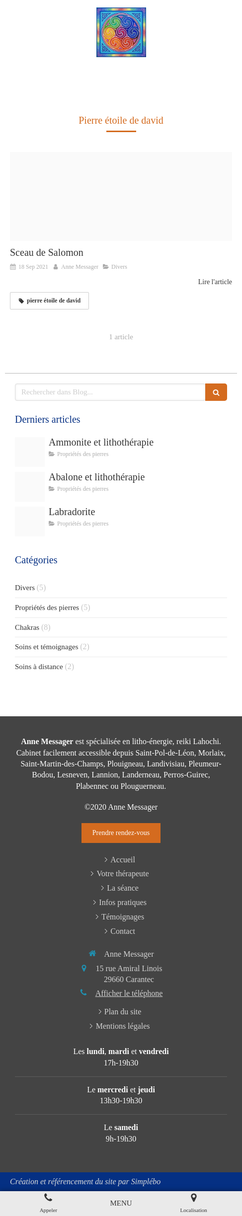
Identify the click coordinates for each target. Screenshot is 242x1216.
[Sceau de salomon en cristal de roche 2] (121, 196)
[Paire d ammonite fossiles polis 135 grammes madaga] (30, 452)
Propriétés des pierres (47, 607)
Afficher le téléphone (129, 993)
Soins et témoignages (47, 647)
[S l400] (30, 487)
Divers (25, 588)
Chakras (27, 627)
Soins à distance (39, 667)
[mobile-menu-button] (120, 1203)
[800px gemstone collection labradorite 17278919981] (30, 521)
